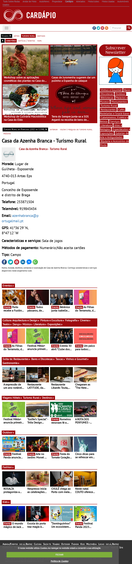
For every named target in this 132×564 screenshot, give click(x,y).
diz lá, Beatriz (25, 544)
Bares (127, 90)
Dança (17, 324)
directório (11, 40)
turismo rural (28, 35)
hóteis (16, 35)
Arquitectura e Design (26, 320)
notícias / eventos (26, 40)
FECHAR (59, 554)
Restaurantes (22, 359)
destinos (41, 35)
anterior (54, 129)
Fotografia (72, 320)
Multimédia (91, 544)
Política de (59, 561)
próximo (7, 133)
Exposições (55, 324)
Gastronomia (11, 363)
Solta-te (47, 544)
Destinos (48, 397)
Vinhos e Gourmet (77, 359)
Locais (101, 544)
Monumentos (119, 101)
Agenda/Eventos (10, 544)
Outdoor (8, 432)
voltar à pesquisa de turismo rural (76, 129)
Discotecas (107, 94)
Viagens (56, 544)
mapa (39, 40)
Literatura (40, 324)
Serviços (115, 121)
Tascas (60, 359)
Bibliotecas (107, 97)
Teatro (7, 324)
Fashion (8, 467)
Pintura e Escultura (52, 320)
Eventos (8, 285)
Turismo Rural (32, 397)
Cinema (85, 320)
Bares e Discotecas (43, 359)
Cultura (37, 544)
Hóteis (17, 397)
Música (28, 324)
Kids (6, 502)
